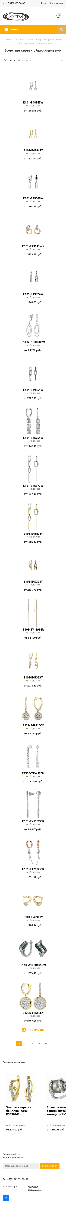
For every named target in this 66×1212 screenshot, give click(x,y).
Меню (15, 29)
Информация (34, 1190)
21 (46, 1043)
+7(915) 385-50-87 (15, 3)
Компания (33, 1187)
